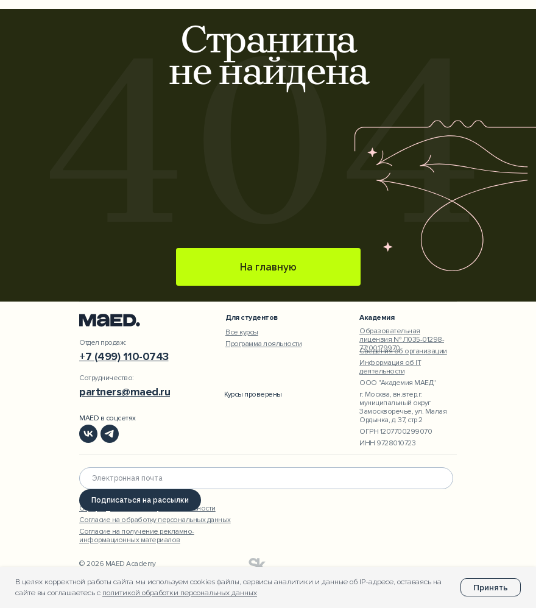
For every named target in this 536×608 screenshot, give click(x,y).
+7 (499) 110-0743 (124, 356)
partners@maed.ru (124, 391)
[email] (266, 478)
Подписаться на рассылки (140, 500)
